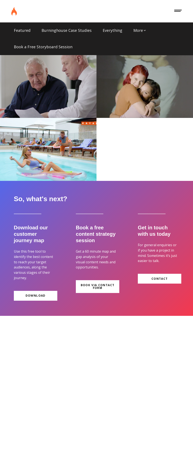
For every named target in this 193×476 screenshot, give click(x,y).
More (139, 30)
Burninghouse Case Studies (67, 30)
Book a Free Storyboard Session (43, 46)
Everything (112, 30)
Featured (22, 30)
